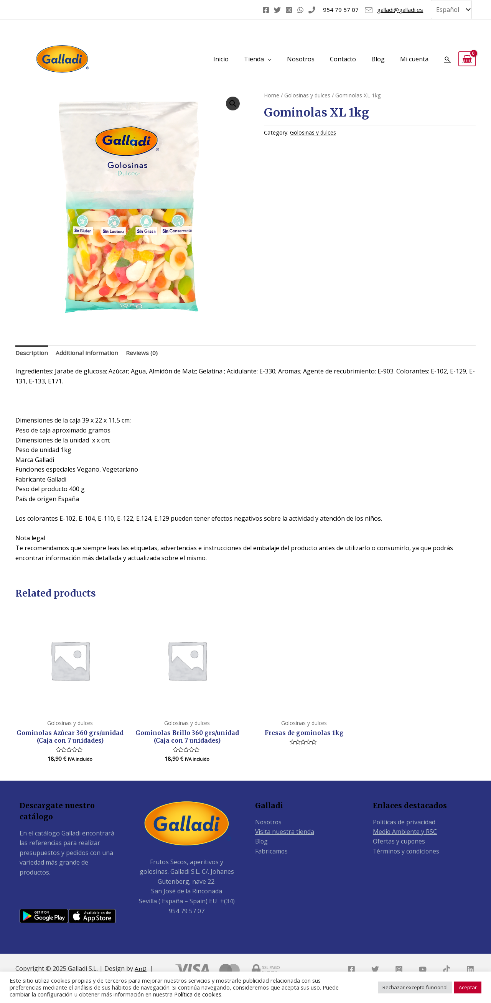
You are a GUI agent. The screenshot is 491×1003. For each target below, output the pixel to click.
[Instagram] (288, 8)
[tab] (32, 352)
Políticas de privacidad (404, 821)
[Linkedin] (470, 969)
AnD (141, 968)
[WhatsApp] (300, 8)
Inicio (221, 57)
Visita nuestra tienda (285, 831)
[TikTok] (446, 969)
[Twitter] (277, 8)
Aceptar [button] (468, 987)
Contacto (343, 57)
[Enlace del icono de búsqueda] (447, 57)
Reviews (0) (145, 351)
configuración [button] (55, 994)
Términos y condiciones (407, 851)
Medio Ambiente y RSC (405, 831)
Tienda (254, 57)
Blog (378, 57)
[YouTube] (422, 969)
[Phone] (311, 8)
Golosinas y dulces (308, 93)
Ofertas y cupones (399, 841)
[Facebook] (265, 8)
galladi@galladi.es (400, 8)
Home (272, 93)
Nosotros (301, 57)
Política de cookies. (197, 994)
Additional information (88, 351)
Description (32, 351)
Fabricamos (271, 851)
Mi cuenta (414, 57)
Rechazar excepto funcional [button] (415, 987)
